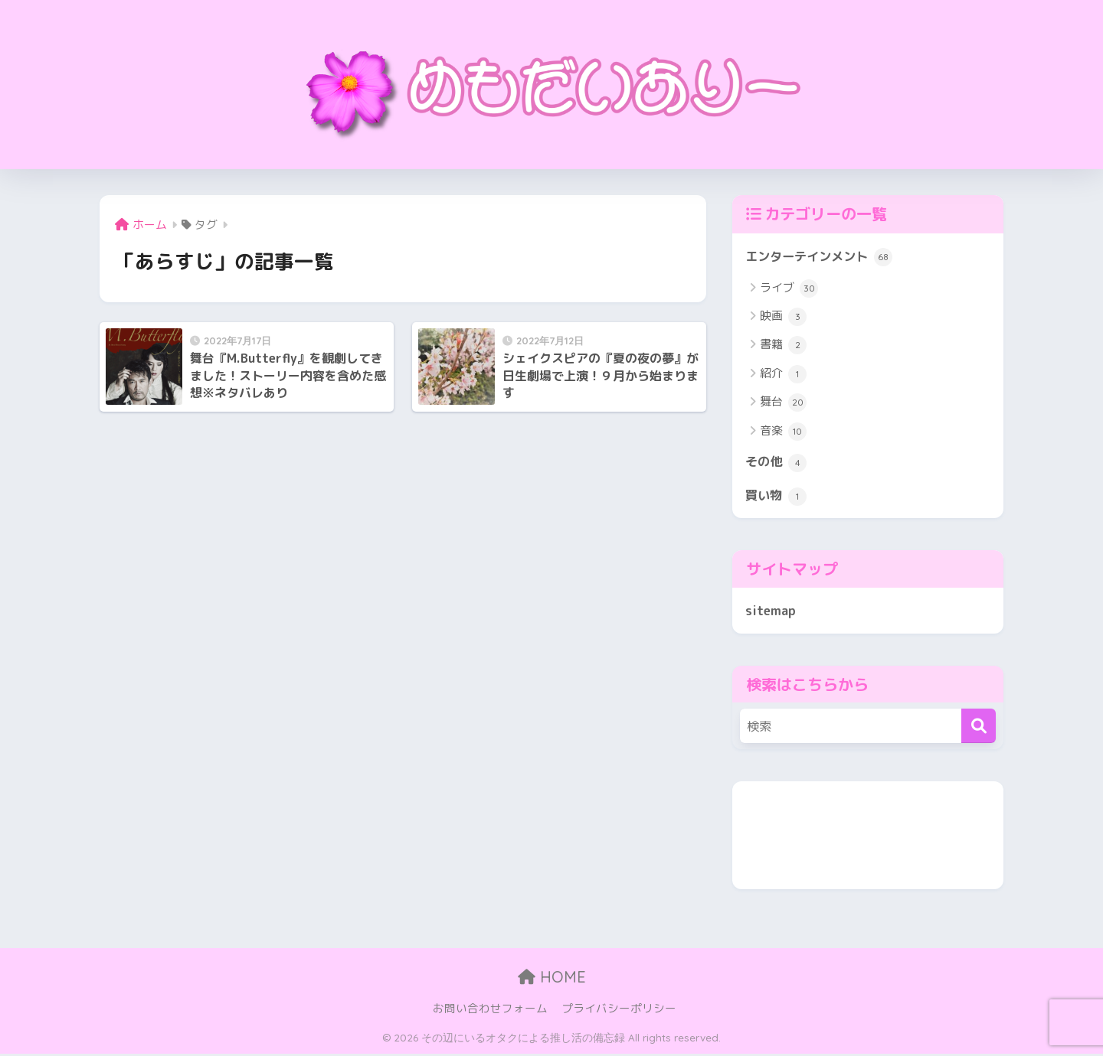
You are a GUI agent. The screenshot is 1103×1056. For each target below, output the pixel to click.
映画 (783, 317)
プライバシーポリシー (618, 1011)
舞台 (783, 403)
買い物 (777, 497)
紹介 (783, 375)
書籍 (783, 346)
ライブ (789, 288)
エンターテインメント (822, 257)
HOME (552, 979)
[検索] (978, 729)
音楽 (783, 432)
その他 (777, 463)
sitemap (771, 612)
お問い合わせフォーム (490, 1011)
